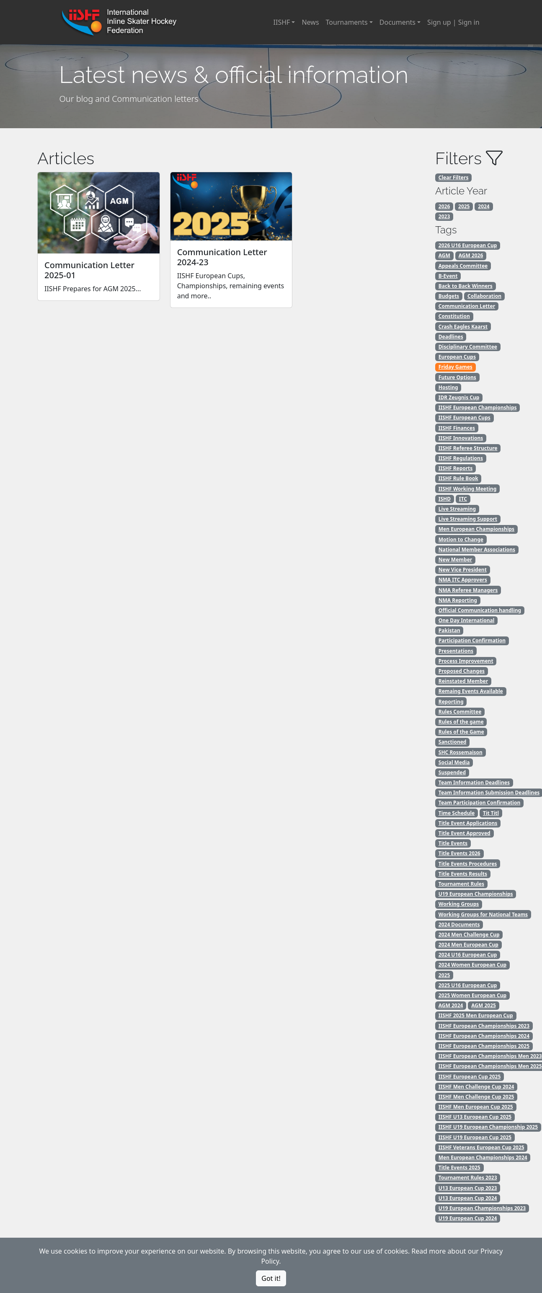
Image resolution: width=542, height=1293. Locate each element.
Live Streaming (457, 508)
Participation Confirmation (472, 640)
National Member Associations (477, 549)
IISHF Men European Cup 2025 (476, 1106)
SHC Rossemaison (461, 752)
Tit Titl (491, 813)
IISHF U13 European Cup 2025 (475, 1116)
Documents (397, 22)
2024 (483, 206)
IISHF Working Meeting (467, 488)
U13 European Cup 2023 (468, 1188)
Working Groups (459, 904)
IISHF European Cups (464, 417)
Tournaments (347, 22)
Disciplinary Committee (468, 346)
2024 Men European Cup (468, 944)
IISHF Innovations (461, 438)
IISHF (282, 22)
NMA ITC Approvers (463, 579)
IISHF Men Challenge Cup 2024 (476, 1086)
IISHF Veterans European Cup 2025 (481, 1147)
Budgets (449, 296)
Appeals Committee (463, 265)
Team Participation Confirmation (479, 802)
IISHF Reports (456, 468)
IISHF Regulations (461, 458)
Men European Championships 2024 (483, 1157)
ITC (463, 498)
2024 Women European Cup (472, 964)
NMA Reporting (458, 600)
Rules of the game (461, 721)
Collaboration (484, 296)
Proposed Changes (462, 671)
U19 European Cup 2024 (468, 1218)
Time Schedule (457, 813)
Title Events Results (463, 873)
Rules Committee (460, 711)
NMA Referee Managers (468, 590)
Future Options (457, 377)
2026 (444, 206)
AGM (444, 255)
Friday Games (455, 366)
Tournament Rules (461, 883)
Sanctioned (453, 741)
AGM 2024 (451, 1005)
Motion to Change (461, 539)
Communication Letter (467, 306)
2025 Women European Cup (472, 995)
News (310, 22)
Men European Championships (476, 529)
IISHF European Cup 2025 (470, 1076)
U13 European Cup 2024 (468, 1198)
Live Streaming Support (468, 518)
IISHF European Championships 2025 (484, 1046)
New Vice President (463, 569)
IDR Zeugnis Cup (459, 397)
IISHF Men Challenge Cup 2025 (476, 1096)
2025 (464, 206)
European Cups (457, 356)
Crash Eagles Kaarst (463, 326)
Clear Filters (454, 177)
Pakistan (449, 630)
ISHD (445, 498)
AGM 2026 (471, 255)
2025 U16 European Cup (468, 985)
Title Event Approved (464, 833)
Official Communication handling (480, 610)
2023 (444, 216)
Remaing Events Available (471, 691)
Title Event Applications (468, 823)
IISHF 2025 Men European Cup (476, 1015)
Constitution (454, 316)
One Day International (467, 620)
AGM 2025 (483, 1005)
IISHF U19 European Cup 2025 (475, 1137)
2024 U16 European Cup (468, 954)
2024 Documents (459, 924)
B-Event (448, 275)
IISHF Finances (457, 428)
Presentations (456, 650)
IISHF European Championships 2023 (484, 1025)
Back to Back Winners (466, 286)
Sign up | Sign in (453, 22)
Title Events (453, 843)
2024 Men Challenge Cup (469, 934)
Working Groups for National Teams (483, 914)
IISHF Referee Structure (468, 448)
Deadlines (451, 336)
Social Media (454, 762)
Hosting (448, 387)
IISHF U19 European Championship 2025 (488, 1126)
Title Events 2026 (459, 853)
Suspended (452, 772)
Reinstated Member (463, 681)
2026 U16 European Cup (468, 245)
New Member (455, 559)
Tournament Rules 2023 (468, 1177)
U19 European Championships (476, 893)
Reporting (451, 701)
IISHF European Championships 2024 (484, 1036)
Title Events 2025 (459, 1167)
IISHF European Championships (478, 407)
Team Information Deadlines (474, 782)
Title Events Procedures (468, 863)
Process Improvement (466, 661)
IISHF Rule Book (458, 478)
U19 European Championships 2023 (482, 1208)
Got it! (270, 1278)
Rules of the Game (461, 731)
